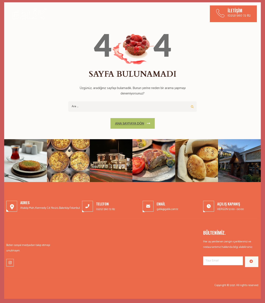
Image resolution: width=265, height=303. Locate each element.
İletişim (159, 13)
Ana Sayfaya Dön (129, 123)
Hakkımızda (137, 13)
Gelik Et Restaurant (106, 13)
